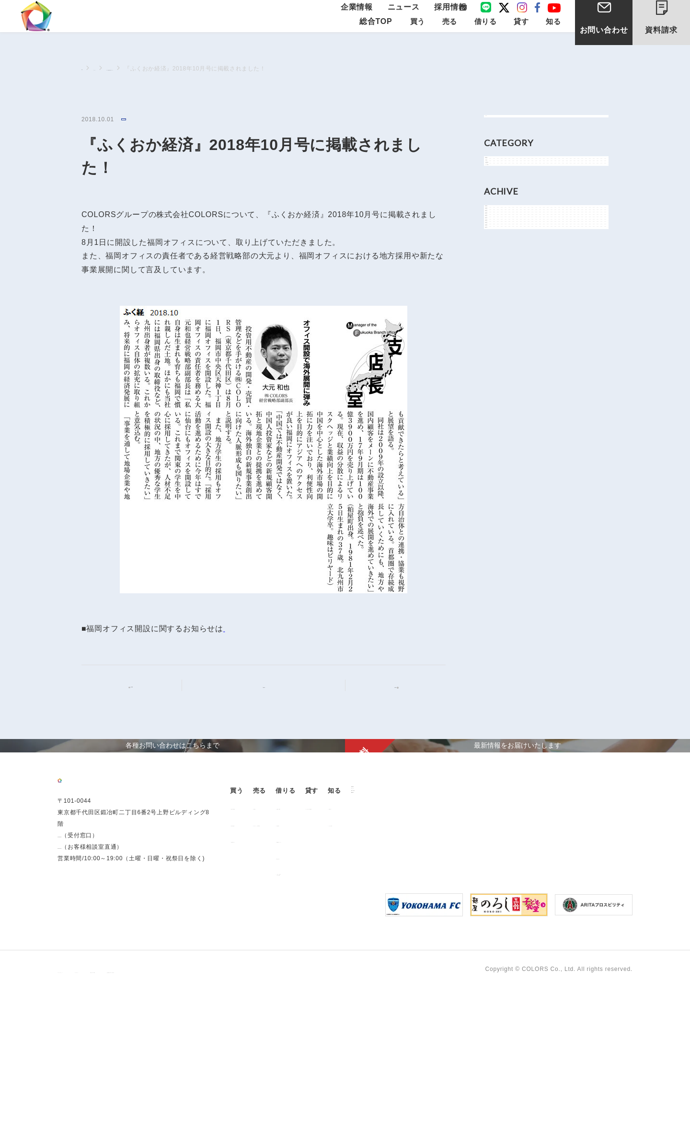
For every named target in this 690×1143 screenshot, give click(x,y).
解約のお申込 (394, 997)
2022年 (506, 398)
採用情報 (447, 15)
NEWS (505, 186)
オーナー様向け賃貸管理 (486, 948)
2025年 (506, 333)
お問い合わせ (604, 42)
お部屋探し (391, 948)
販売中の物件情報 (260, 948)
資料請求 (669, 23)
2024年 (506, 354)
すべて (505, 125)
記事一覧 (269, 686)
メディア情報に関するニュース (182, 68)
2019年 (506, 462)
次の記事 (387, 687)
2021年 (506, 419)
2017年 (506, 505)
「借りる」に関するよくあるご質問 (403, 1016)
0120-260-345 (78, 1017)
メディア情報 (140, 120)
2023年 (506, 376)
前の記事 (140, 687)
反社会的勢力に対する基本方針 (296, 1124)
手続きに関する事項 (213, 1124)
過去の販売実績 (257, 964)
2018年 (506, 484)
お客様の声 (550, 948)
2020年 (506, 441)
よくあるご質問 (556, 964)
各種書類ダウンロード (406, 981)
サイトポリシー (152, 1124)
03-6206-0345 (78, 1005)
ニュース (407, 15)
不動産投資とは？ (260, 981)
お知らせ (508, 207)
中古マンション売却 (327, 964)
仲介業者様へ (394, 964)
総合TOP (375, 39)
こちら (235, 630)
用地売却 (312, 948)
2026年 (506, 311)
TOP (87, 68)
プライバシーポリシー (88, 1124)
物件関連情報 (515, 229)
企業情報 (367, 15)
